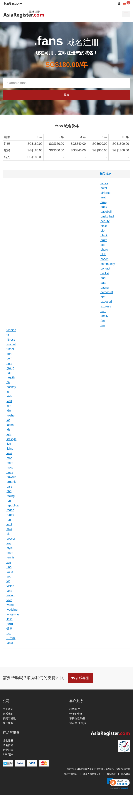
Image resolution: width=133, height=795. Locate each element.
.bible (103, 225)
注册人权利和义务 (92, 774)
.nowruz (11, 476)
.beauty (104, 221)
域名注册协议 (70, 774)
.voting (10, 595)
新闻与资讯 (9, 718)
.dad (102, 277)
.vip (8, 581)
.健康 (9, 628)
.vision (10, 586)
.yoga (9, 642)
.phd (8, 491)
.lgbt (8, 434)
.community (107, 263)
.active (104, 183)
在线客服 (80, 678)
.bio (102, 230)
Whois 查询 (76, 713)
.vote (9, 590)
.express (105, 306)
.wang (10, 604)
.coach (104, 259)
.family (104, 315)
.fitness (10, 339)
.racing (10, 496)
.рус (8, 633)
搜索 (66, 94)
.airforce (105, 192)
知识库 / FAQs (77, 723)
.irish (9, 396)
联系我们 (8, 713)
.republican (13, 505)
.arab (103, 197)
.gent (9, 353)
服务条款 (111, 774)
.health (10, 377)
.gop (8, 363)
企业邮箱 (8, 749)
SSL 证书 (8, 754)
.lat (8, 420)
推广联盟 (8, 723)
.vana (9, 571)
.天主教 (10, 638)
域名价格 (8, 745)
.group (10, 368)
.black (103, 235)
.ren (8, 500)
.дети (9, 623)
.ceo (102, 244)
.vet (8, 576)
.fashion (11, 330)
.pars (9, 486)
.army (103, 202)
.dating (104, 287)
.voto (9, 600)
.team (9, 552)
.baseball (106, 211)
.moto (9, 467)
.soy (8, 543)
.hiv (8, 382)
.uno (8, 567)
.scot (9, 524)
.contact (105, 268)
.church (104, 249)
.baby (103, 206)
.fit (7, 335)
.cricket (104, 273)
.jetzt (9, 401)
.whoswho (12, 614)
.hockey (11, 387)
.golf (8, 358)
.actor (103, 188)
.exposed (106, 301)
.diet (102, 297)
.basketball (107, 216)
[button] (13, 3)
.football (11, 344)
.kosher (10, 415)
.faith (103, 311)
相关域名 (106, 173)
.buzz (103, 240)
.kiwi (8, 410)
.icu (8, 391)
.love (9, 453)
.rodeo (10, 510)
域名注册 (8, 740)
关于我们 (8, 709)
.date (103, 282)
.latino (10, 424)
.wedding (12, 609)
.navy (9, 472)
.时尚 (9, 619)
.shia (9, 529)
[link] (118, 783)
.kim (8, 405)
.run (8, 519)
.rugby (10, 514)
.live (8, 443)
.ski (8, 533)
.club (103, 254)
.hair (8, 372)
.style (9, 548)
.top (8, 562)
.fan (102, 320)
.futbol (10, 349)
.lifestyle (11, 439)
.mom (9, 462)
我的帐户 (74, 709)
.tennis (10, 557)
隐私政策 (125, 774)
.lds (8, 429)
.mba (9, 458)
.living (9, 448)
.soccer (10, 538)
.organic (11, 481)
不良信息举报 (77, 718)
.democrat (106, 292)
